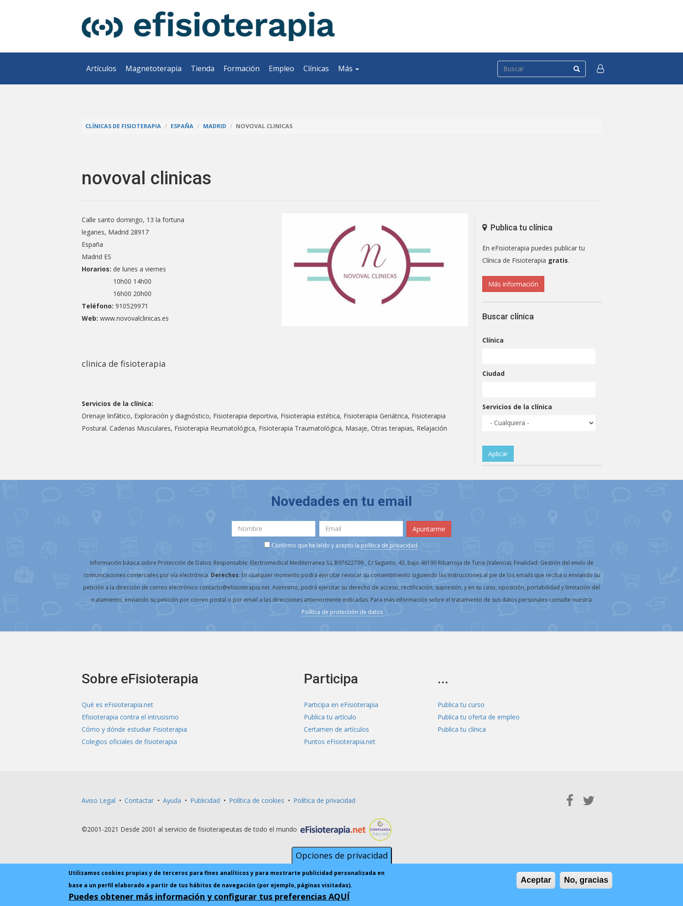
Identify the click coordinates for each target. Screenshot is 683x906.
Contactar (139, 800)
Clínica (493, 340)
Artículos (101, 68)
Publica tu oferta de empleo (479, 717)
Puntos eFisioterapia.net (339, 741)
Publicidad (205, 800)
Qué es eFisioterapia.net (117, 704)
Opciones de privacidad (342, 855)
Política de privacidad (324, 800)
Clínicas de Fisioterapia (123, 126)
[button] (600, 68)
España (182, 126)
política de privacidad (389, 545)
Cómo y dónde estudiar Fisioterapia (134, 729)
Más (348, 68)
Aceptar (536, 880)
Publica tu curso (461, 704)
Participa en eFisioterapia (341, 704)
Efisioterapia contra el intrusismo (130, 717)
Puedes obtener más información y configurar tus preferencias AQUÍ (208, 896)
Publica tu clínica (462, 729)
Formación (242, 68)
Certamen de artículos (336, 729)
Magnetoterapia (153, 68)
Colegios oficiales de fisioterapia (129, 741)
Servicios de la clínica (517, 406)
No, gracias (586, 880)
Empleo (281, 68)
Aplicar (498, 453)
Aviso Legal (98, 800)
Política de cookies (256, 800)
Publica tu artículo (330, 717)
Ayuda (172, 800)
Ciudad (493, 373)
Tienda (202, 68)
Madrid (214, 126)
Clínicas (316, 68)
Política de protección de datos (342, 612)
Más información (513, 284)
